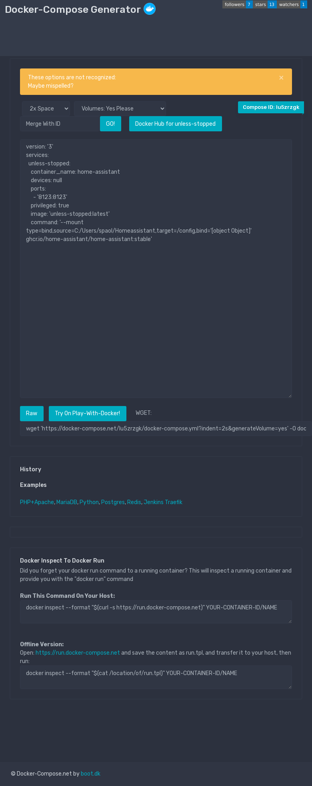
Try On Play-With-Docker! (87, 413)
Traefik (173, 502)
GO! (110, 124)
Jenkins (154, 502)
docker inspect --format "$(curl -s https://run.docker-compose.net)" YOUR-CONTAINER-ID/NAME (156, 611)
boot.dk (90, 773)
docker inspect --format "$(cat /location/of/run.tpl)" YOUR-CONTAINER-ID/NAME (156, 677)
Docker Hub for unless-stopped (175, 124)
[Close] (281, 77)
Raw (31, 413)
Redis (134, 502)
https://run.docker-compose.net (78, 652)
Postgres (113, 502)
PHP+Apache (37, 502)
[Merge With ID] (60, 123)
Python (89, 502)
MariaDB (66, 502)
